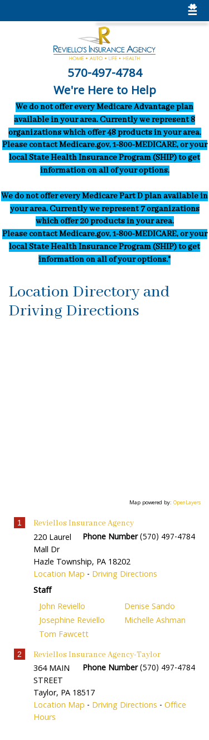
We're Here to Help (105, 91)
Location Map (59, 575)
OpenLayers (187, 503)
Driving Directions (124, 575)
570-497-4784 (104, 74)
